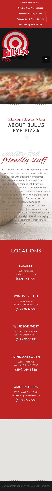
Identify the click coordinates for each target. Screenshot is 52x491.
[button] (25, 466)
